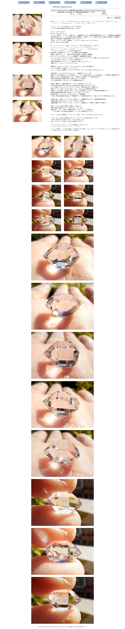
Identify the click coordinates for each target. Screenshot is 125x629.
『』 (58, 125)
